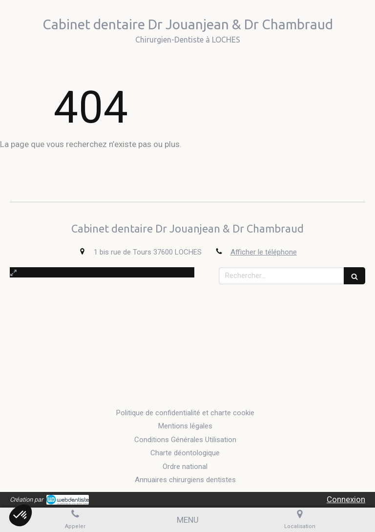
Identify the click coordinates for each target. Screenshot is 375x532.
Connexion (346, 499)
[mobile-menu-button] (187, 519)
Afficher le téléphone (263, 252)
